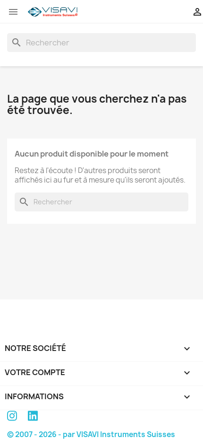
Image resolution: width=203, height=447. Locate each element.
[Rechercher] (101, 42)
